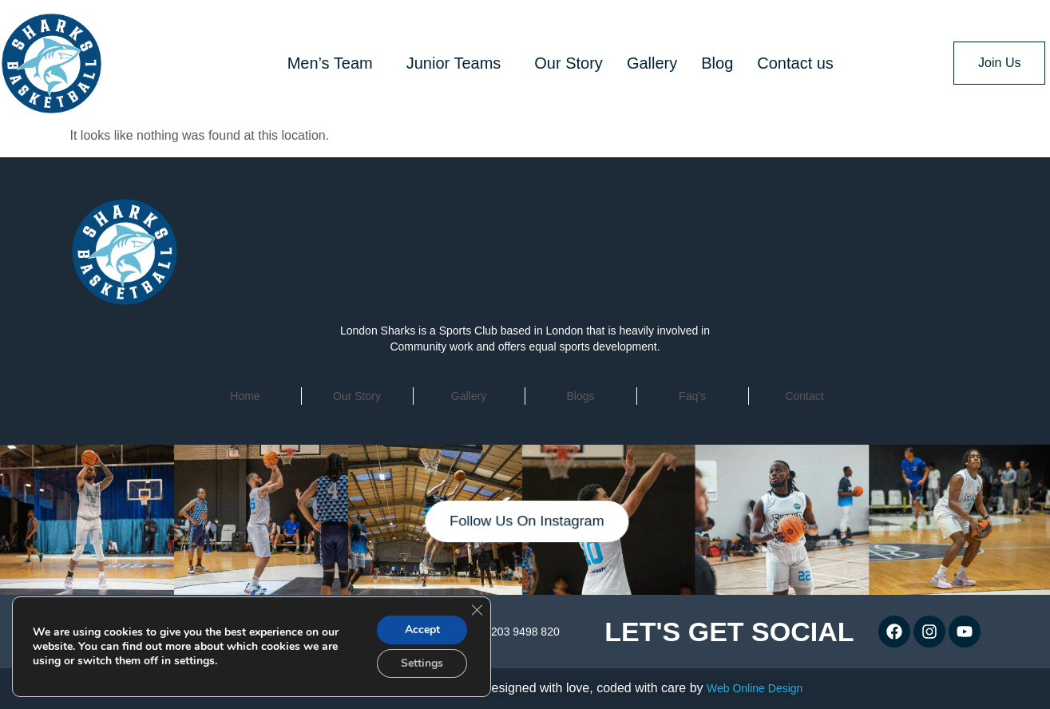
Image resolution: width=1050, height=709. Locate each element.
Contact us (795, 63)
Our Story (568, 63)
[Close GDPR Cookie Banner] (476, 610)
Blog (717, 63)
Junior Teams (453, 63)
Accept (422, 629)
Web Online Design (754, 688)
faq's (692, 396)
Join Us (999, 62)
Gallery (652, 63)
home (245, 396)
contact (804, 396)
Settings (422, 663)
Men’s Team (330, 63)
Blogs (580, 396)
